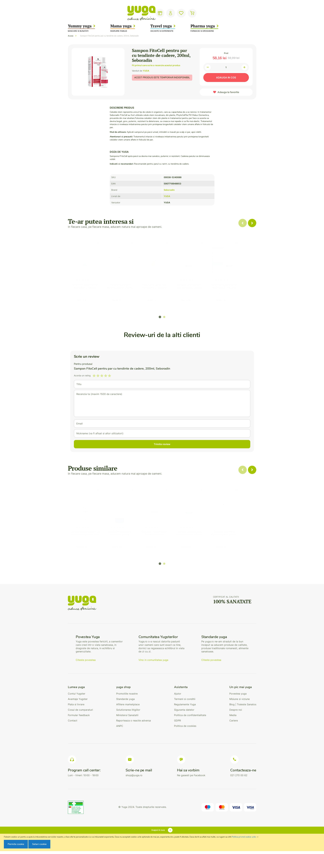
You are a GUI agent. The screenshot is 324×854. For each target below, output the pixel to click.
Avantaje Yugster (78, 699)
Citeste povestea (86, 659)
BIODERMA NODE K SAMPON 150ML (123, 533)
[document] (162, 842)
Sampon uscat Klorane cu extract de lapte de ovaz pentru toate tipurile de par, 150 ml (85, 536)
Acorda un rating (82, 375)
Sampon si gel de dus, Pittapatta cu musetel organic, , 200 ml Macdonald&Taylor (162, 289)
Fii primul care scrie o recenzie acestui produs (156, 65)
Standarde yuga (125, 699)
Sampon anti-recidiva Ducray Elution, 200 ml (200, 286)
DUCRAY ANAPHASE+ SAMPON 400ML (162, 533)
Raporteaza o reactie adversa (133, 720)
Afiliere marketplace (128, 704)
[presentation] (252, 223)
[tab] (80, 687)
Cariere (233, 720)
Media (232, 715)
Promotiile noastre (127, 693)
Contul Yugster (76, 693)
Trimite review (162, 444)
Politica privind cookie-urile (244, 837)
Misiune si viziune (239, 699)
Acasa (70, 36)
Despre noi (235, 709)
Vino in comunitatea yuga (153, 659)
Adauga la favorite (228, 92)
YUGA (146, 70)
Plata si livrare (76, 704)
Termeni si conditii (184, 699)
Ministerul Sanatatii (127, 715)
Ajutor (177, 693)
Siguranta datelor (184, 709)
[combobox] (155, 13)
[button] (160, 317)
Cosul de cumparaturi (80, 709)
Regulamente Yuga (185, 704)
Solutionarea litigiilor (128, 709)
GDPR (177, 720)
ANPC (119, 725)
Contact (72, 720)
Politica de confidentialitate (190, 715)
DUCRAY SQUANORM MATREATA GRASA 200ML (85, 288)
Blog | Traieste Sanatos (242, 704)
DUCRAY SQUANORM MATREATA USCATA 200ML (239, 288)
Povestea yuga (238, 693)
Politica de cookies (185, 725)
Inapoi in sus (158, 830)
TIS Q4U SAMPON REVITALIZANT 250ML (124, 286)
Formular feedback (79, 715)
